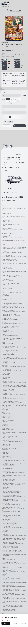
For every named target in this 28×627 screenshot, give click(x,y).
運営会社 (3, 200)
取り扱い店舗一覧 (15, 192)
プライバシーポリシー (11, 200)
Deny (15, 623)
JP (19, 3)
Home (2, 6)
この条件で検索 (20, 126)
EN (22, 3)
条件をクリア (6, 126)
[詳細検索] (24, 95)
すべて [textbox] (4, 106)
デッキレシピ (7, 172)
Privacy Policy (6, 620)
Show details (24, 623)
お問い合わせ (6, 192)
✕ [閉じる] (26, 615)
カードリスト (7, 168)
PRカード (6, 170)
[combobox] (14, 106)
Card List (7, 6)
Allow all (6, 623)
